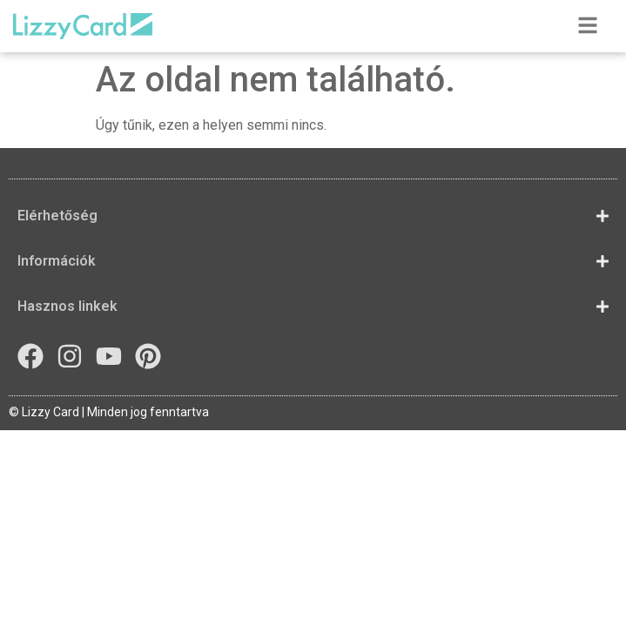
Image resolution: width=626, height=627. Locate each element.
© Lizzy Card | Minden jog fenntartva (109, 412)
